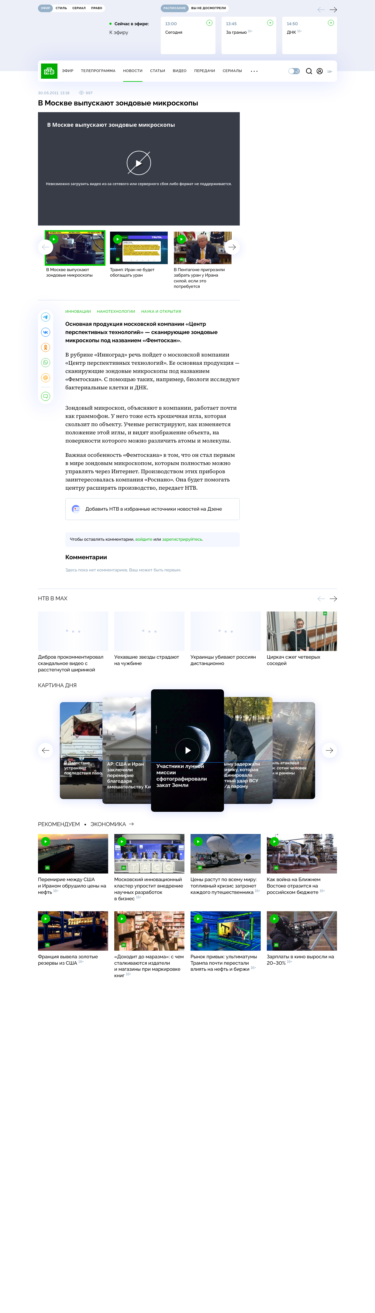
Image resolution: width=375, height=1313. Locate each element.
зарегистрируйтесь (182, 539)
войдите (143, 539)
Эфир (67, 71)
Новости (133, 71)
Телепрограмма (98, 71)
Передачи (204, 71)
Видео (180, 71)
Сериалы (232, 71)
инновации (78, 311)
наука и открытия (161, 311)
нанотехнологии (116, 311)
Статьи (157, 71)
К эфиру (118, 32)
